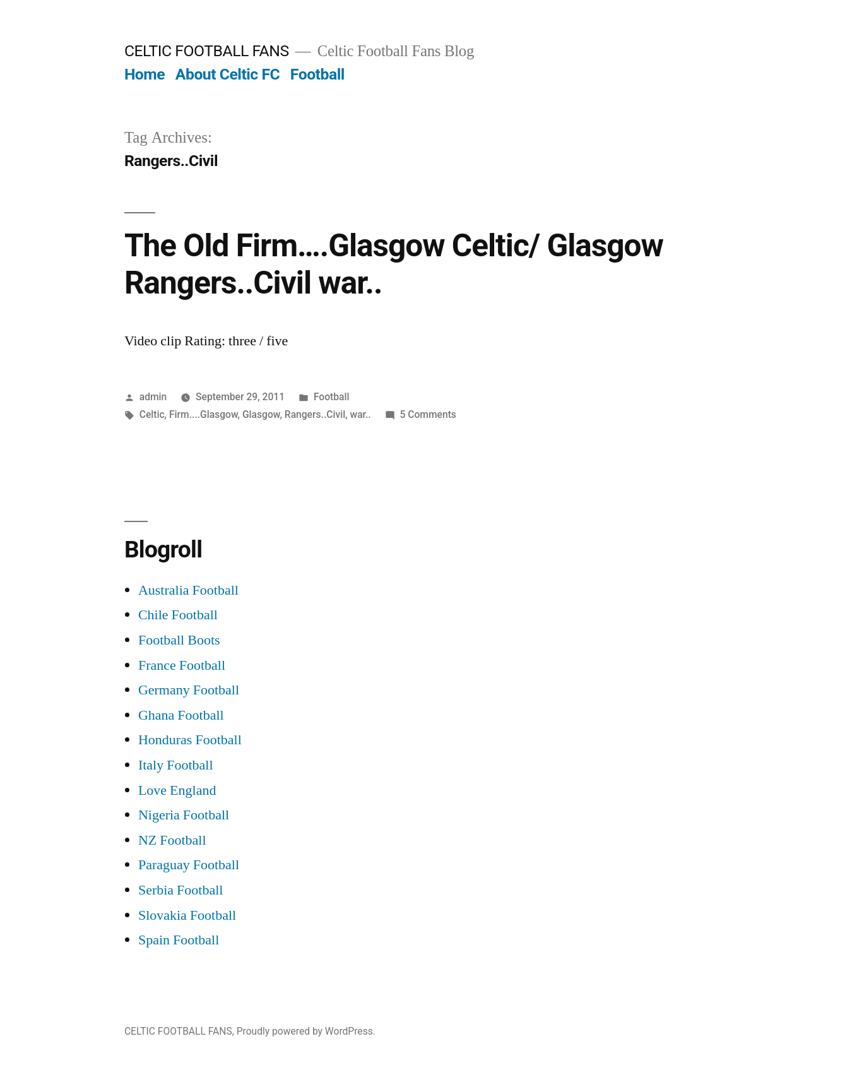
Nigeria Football (183, 815)
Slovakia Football (187, 915)
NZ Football (172, 840)
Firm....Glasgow (203, 414)
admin (153, 397)
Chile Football (178, 615)
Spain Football (178, 940)
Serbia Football (180, 890)
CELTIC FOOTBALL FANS (206, 51)
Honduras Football (190, 740)
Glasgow (261, 414)
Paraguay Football (188, 865)
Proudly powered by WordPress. (306, 1031)
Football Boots (179, 640)
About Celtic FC (227, 74)
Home (144, 74)
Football (317, 74)
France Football (181, 665)
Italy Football (175, 765)
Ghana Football (181, 715)
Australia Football (188, 590)
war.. (360, 414)
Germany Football (188, 690)
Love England (177, 790)
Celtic (152, 414)
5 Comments (428, 414)
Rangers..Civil (315, 414)
